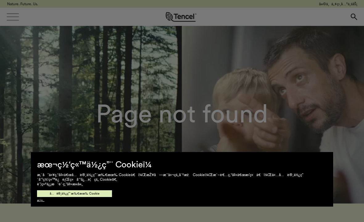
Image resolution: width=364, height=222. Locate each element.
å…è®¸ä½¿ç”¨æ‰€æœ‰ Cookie (74, 193)
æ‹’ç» (40, 200)
